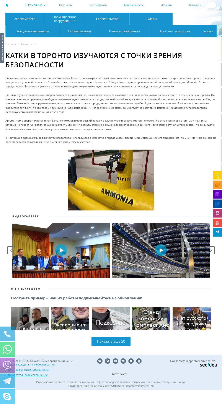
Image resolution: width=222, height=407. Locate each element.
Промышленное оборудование (65, 36)
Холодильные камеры (194, 36)
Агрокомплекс (24, 36)
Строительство (107, 36)
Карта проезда (76, 26)
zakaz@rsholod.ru (198, 22)
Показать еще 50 (111, 358)
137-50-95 (196, 14)
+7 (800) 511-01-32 (196, 18)
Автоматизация (31, 48)
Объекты (166, 5)
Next (211, 267)
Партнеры (65, 5)
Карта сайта (119, 391)
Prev (11, 267)
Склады (151, 36)
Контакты (195, 5)
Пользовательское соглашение (26, 392)
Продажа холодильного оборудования (30, 382)
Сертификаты (98, 5)
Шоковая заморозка (160, 48)
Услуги (205, 48)
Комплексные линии (92, 48)
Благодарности (134, 5)
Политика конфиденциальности (27, 387)
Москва (67, 17)
